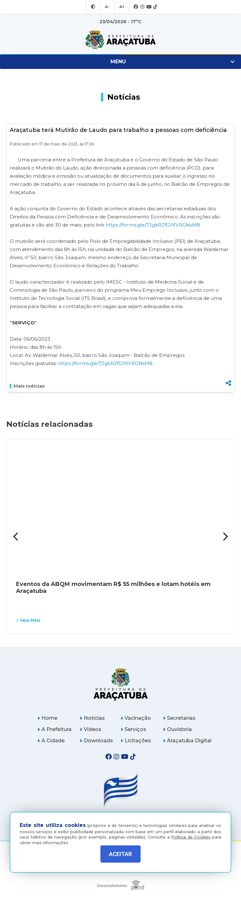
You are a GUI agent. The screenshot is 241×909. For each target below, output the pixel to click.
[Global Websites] (121, 883)
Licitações (135, 741)
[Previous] (16, 536)
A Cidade (51, 741)
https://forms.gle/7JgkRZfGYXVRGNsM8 (152, 225)
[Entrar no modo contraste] (93, 7)
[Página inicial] (121, 684)
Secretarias (179, 718)
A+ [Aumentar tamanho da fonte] (121, 7)
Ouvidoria (177, 729)
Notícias (92, 718)
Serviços (133, 729)
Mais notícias (27, 386)
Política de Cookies (191, 832)
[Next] (225, 536)
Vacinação (135, 718)
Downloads (96, 741)
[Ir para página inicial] (120, 39)
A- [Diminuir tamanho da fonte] (107, 7)
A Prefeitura (54, 729)
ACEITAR (120, 854)
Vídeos (90, 729)
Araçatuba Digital (187, 741)
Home (47, 718)
